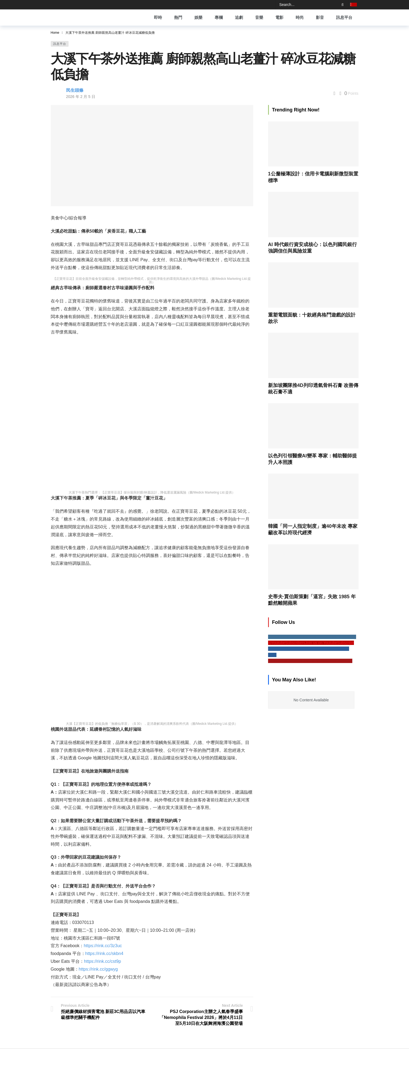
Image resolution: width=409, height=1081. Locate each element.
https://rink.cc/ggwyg (98, 969)
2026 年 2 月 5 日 (80, 96)
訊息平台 (59, 43)
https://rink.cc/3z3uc (103, 945)
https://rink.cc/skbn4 (104, 953)
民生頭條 (74, 90)
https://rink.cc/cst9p (102, 961)
